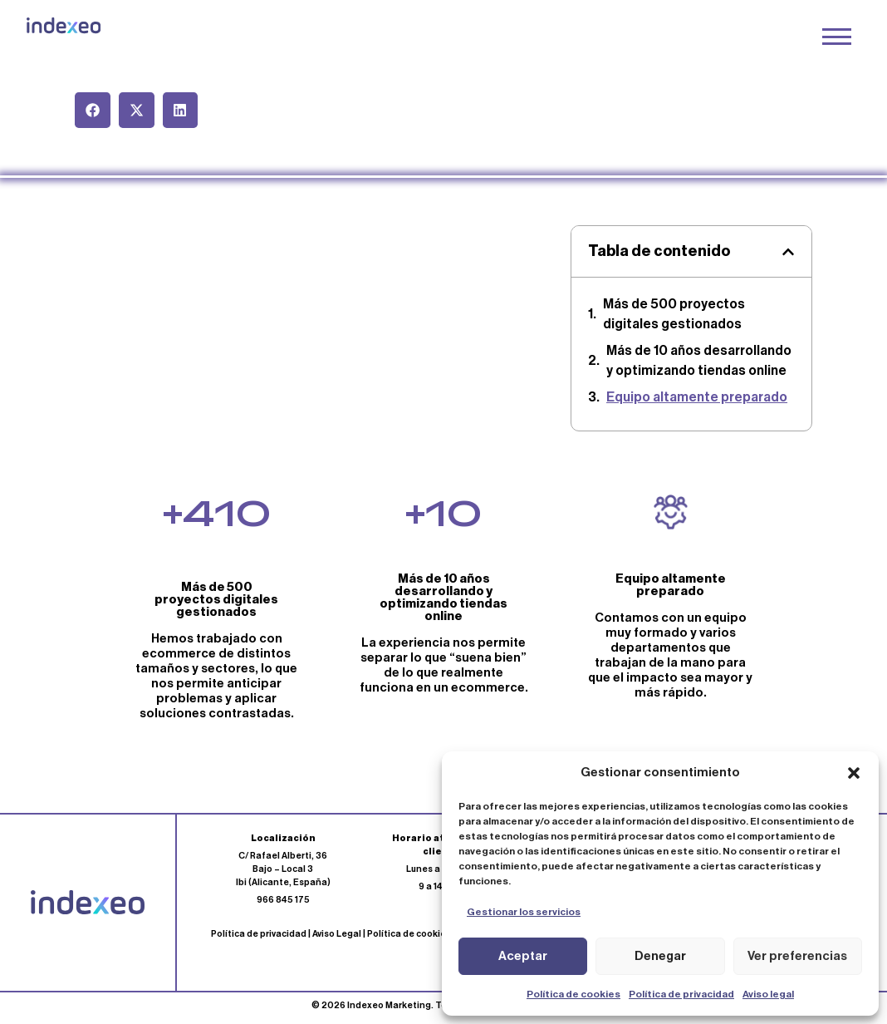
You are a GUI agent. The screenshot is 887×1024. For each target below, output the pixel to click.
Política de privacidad (681, 994)
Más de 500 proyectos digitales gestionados (674, 314)
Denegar (660, 956)
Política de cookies (573, 994)
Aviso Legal (336, 933)
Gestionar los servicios (524, 912)
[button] (853, 773)
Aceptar (522, 956)
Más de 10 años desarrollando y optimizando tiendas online (698, 360)
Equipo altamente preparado (696, 397)
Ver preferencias (797, 956)
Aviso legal (768, 994)
